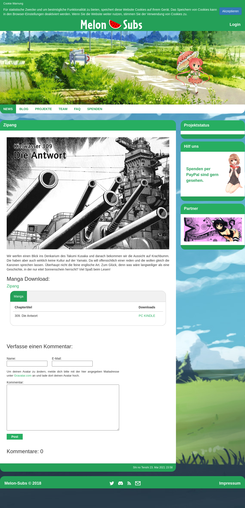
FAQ (77, 109)
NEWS (8, 109)
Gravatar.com (22, 375)
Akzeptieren (230, 11)
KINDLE (149, 316)
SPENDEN (94, 109)
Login (235, 24)
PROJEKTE (43, 109)
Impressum (230, 483)
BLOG (23, 109)
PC (141, 316)
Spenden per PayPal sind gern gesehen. (202, 174)
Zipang (13, 286)
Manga (18, 296)
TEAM (63, 109)
